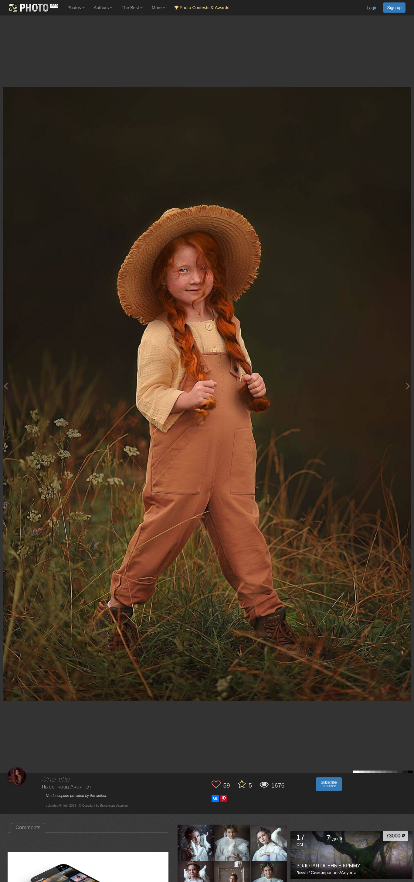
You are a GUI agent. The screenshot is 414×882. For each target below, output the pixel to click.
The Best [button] (132, 7)
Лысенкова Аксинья (66, 787)
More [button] (158, 7)
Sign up (394, 7)
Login (372, 8)
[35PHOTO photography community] (33, 7)
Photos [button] (76, 7)
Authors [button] (103, 7)
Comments (27, 827)
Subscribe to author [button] (329, 784)
